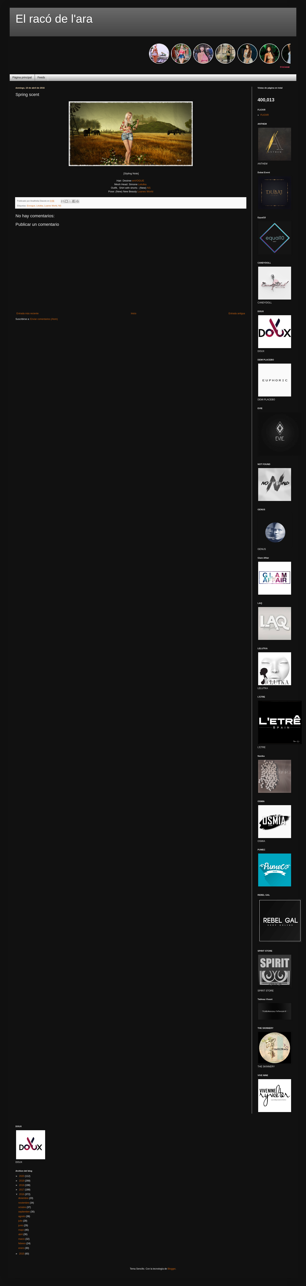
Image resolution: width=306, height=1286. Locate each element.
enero (21, 1248)
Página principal (22, 77)
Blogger (171, 1268)
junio (21, 1225)
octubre (22, 1207)
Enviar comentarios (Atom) (44, 319)
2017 (22, 1189)
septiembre (24, 1211)
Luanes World (145, 191)
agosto (22, 1216)
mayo (21, 1230)
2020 (22, 1176)
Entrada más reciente (27, 313)
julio (20, 1220)
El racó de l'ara (54, 18)
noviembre (24, 1202)
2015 (22, 1253)
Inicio (133, 313)
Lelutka (142, 184)
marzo (21, 1239)
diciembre (23, 1198)
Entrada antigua (237, 313)
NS (148, 187)
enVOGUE (138, 180)
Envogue (31, 206)
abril (20, 1234)
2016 (22, 1194)
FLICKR (264, 115)
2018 (22, 1185)
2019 (22, 1180)
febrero (22, 1243)
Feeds (41, 77)
